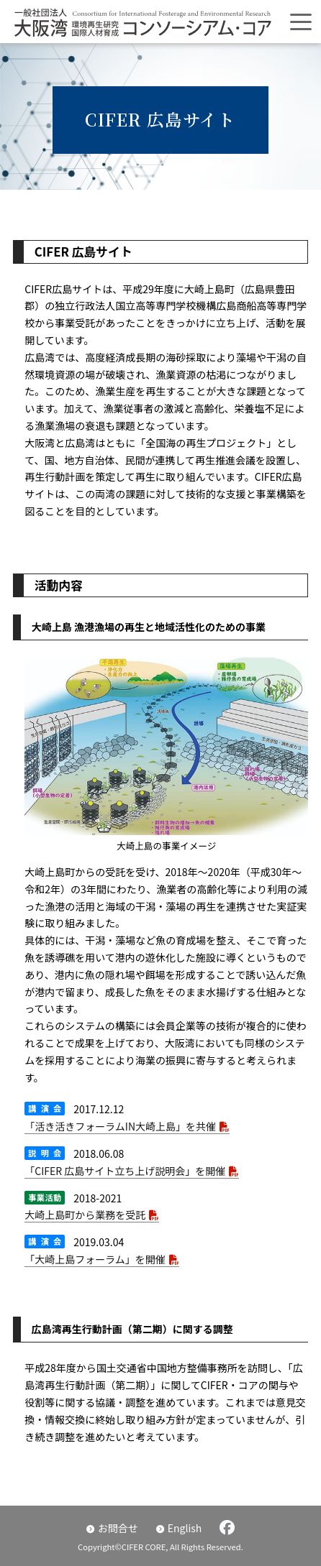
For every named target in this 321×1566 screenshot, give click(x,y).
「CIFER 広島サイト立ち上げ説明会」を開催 (124, 1171)
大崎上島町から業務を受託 (84, 1214)
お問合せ (118, 1528)
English (185, 1528)
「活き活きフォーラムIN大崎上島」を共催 (120, 1126)
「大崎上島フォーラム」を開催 (95, 1259)
